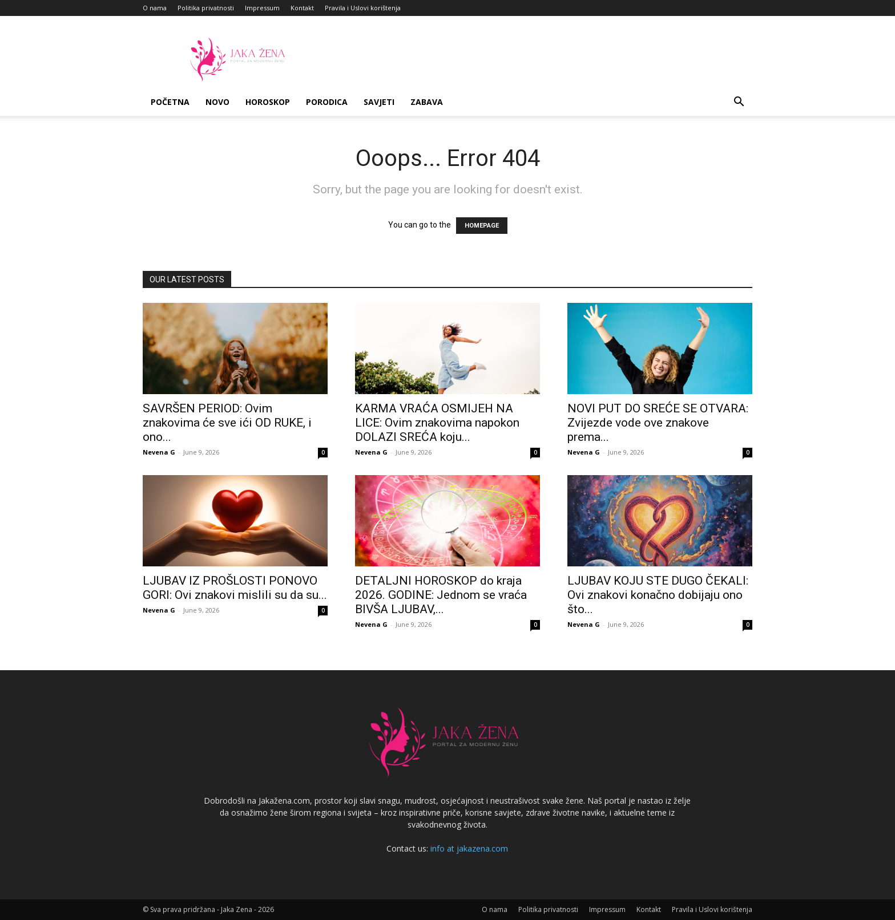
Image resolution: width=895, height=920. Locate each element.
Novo (217, 101)
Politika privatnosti (206, 7)
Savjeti (379, 101)
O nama (155, 7)
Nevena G (159, 452)
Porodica (327, 101)
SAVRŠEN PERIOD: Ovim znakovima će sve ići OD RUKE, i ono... (227, 423)
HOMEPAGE (482, 225)
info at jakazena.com (469, 848)
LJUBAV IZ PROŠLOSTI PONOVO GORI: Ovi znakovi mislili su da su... (235, 588)
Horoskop (267, 101)
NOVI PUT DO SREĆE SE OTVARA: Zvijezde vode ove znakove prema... (657, 423)
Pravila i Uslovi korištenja (363, 7)
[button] (738, 103)
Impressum (262, 7)
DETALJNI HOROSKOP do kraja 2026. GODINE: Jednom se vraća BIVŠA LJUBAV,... (441, 595)
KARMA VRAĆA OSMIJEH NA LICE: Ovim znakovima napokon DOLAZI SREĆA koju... (437, 423)
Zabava (426, 101)
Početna (170, 101)
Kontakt (302, 7)
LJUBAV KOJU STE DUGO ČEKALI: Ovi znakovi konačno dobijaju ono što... (657, 595)
